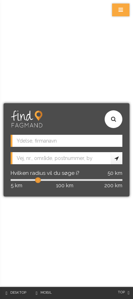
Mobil (46, 292)
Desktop (18, 292)
